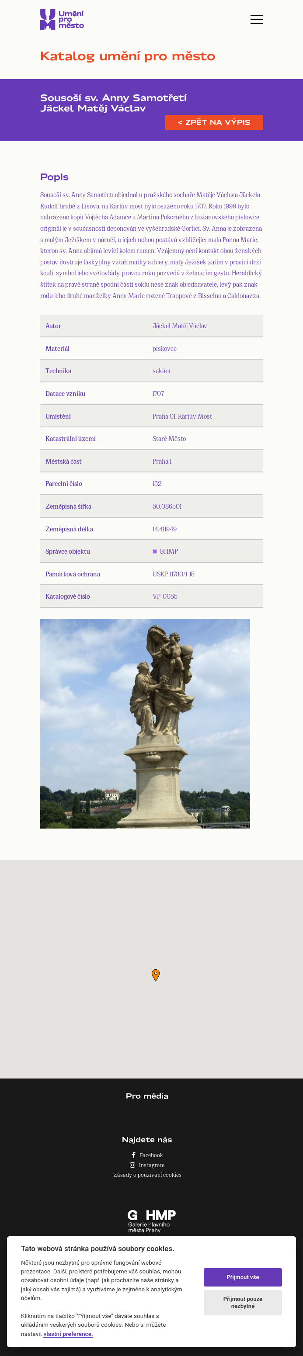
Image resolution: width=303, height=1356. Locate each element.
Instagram (147, 1165)
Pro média (147, 1096)
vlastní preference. (68, 1333)
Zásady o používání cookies (147, 1174)
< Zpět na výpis (214, 122)
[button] (155, 975)
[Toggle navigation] (256, 20)
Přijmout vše (242, 1277)
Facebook (147, 1154)
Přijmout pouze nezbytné (242, 1302)
